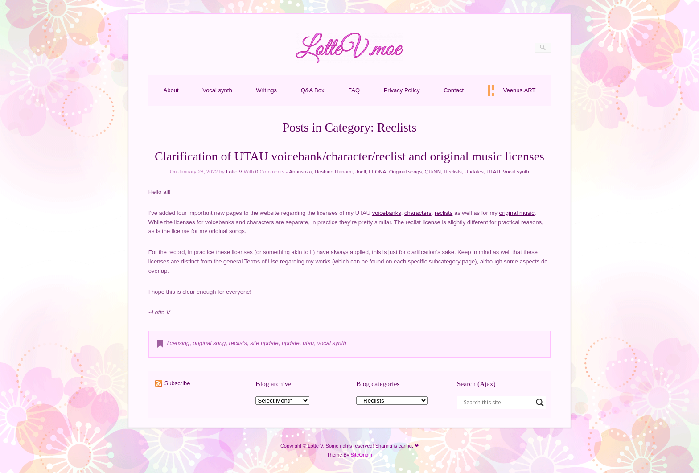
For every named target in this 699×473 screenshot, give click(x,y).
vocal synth (331, 343)
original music (516, 213)
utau (308, 343)
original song (209, 343)
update (291, 343)
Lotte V (234, 171)
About (171, 90)
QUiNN (433, 171)
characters (418, 213)
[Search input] (497, 402)
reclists (443, 213)
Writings (266, 90)
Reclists (452, 171)
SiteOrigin (361, 454)
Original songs (405, 171)
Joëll (360, 171)
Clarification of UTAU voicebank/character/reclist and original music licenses (349, 156)
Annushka (300, 171)
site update (264, 343)
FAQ (354, 90)
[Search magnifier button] (540, 402)
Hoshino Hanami (334, 171)
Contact (454, 90)
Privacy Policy (402, 90)
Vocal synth (217, 90)
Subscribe (177, 383)
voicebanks (386, 213)
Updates (474, 171)
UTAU (493, 171)
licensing (178, 343)
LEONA (377, 171)
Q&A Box (313, 90)
